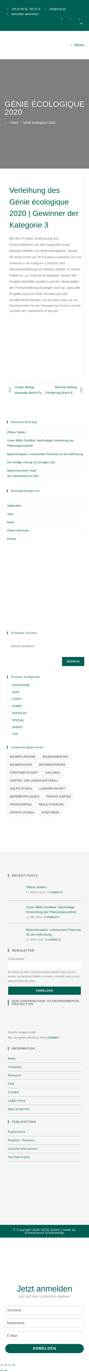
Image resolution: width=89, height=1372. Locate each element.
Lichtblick (53, 1037)
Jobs (10, 514)
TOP (15, 734)
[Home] (5, 122)
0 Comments (55, 892)
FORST (17, 699)
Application (14, 505)
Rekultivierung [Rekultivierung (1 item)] (51, 804)
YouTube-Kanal (19, 1157)
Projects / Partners (21, 1140)
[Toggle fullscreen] (5, 1364)
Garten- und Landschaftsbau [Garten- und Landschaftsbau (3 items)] (34, 780)
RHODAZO (19, 713)
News (10, 522)
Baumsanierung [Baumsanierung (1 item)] (55, 756)
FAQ (11, 1083)
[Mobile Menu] (78, 45)
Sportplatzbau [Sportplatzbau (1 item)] (22, 812)
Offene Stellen (16, 432)
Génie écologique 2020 (39, 122)
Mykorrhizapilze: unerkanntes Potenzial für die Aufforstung (45, 454)
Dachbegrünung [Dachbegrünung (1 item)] (52, 764)
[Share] (9, 1364)
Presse (11, 539)
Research (15, 1075)
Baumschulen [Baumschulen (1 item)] (21, 764)
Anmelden (44, 1348)
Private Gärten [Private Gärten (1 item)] (58, 796)
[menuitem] (45, 23)
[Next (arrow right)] (5, 1370)
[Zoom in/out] (1, 1364)
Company (15, 1067)
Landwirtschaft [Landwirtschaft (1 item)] (52, 788)
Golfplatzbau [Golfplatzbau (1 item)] (21, 788)
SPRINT (17, 727)
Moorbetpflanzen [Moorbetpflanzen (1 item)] (24, 796)
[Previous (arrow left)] (1, 1370)
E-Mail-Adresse (17, 958)
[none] (45, 23)
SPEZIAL (18, 720)
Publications (16, 1132)
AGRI (15, 692)
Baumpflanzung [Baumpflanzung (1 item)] (23, 756)
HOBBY (17, 706)
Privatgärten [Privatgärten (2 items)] (21, 804)
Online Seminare (18, 530)
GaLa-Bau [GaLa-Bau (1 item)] (53, 772)
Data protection (19, 1109)
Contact (13, 1092)
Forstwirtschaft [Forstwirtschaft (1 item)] (24, 772)
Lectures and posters (23, 1148)
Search (73, 661)
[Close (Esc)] (13, 1364)
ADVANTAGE (21, 685)
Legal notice (16, 1100)
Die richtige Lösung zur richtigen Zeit (31, 462)
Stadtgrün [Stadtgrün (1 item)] (50, 812)
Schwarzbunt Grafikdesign (45, 1232)
